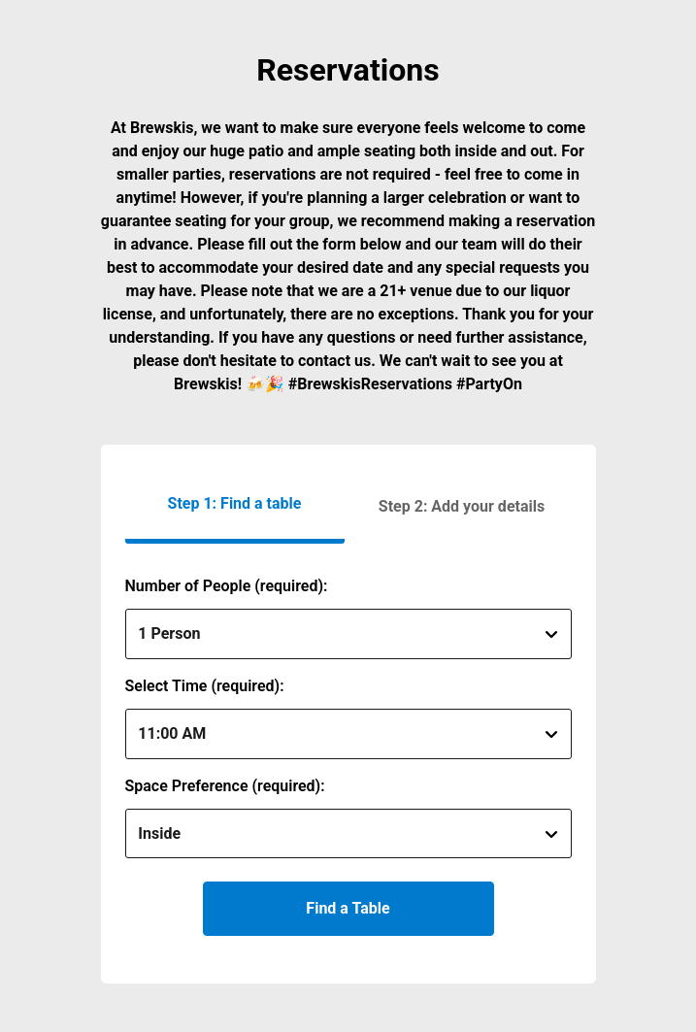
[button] (462, 506)
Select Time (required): (204, 686)
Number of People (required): (226, 586)
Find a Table (347, 908)
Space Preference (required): (225, 786)
